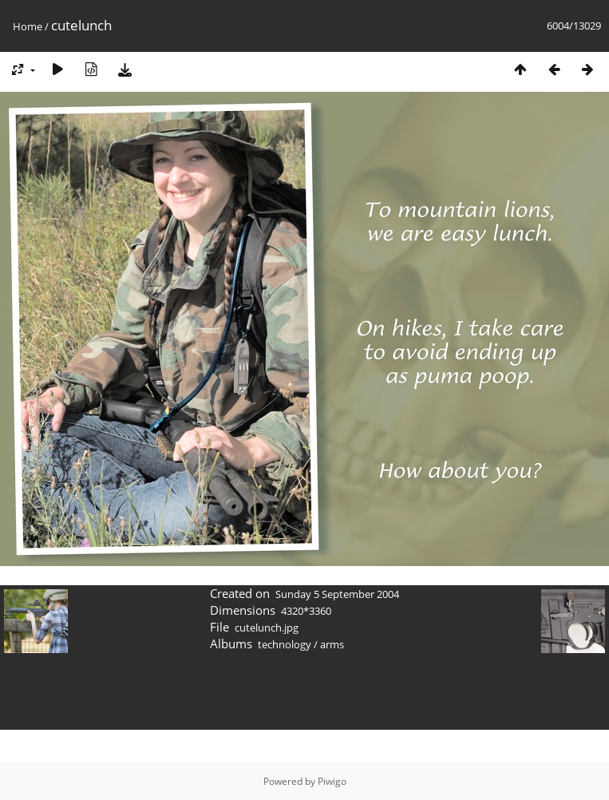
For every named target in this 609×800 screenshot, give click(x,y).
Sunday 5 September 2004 (337, 594)
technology (284, 644)
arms (332, 644)
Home (27, 26)
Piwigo (332, 781)
